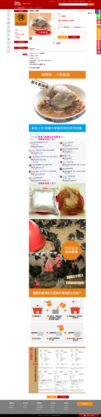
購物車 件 (84, 1)
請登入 (64, 1)
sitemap (62, 415)
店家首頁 (31, 8)
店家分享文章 (38, 8)
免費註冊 (69, 1)
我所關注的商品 (77, 1)
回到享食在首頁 (52, 1)
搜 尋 (91, 4)
